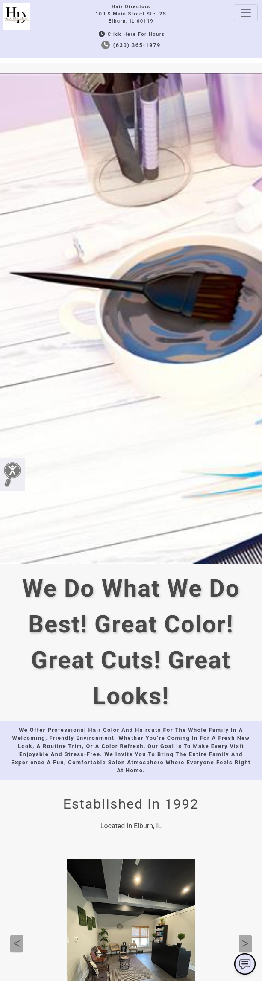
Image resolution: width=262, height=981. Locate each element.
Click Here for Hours (131, 34)
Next (245, 944)
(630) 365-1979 (131, 45)
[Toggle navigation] (246, 12)
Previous (16, 944)
